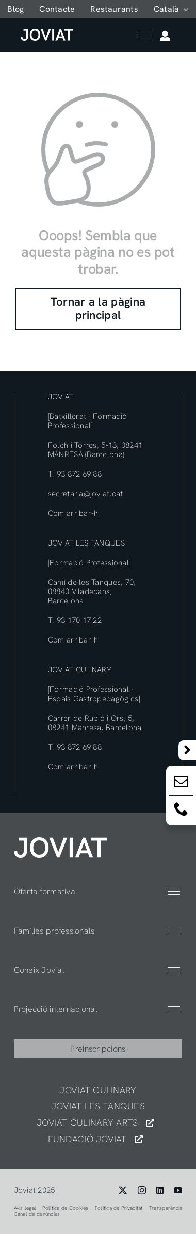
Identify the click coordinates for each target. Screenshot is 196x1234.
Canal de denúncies (37, 1214)
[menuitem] (171, 9)
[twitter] (123, 1190)
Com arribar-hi (74, 513)
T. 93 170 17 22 (75, 620)
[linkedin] (160, 1190)
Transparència (166, 1208)
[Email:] (181, 783)
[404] (60, 842)
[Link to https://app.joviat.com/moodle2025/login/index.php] (165, 36)
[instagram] (142, 1190)
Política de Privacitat (119, 1208)
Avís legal (25, 1208)
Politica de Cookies (65, 1208)
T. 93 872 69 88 (75, 474)
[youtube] (178, 1190)
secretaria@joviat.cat (85, 493)
